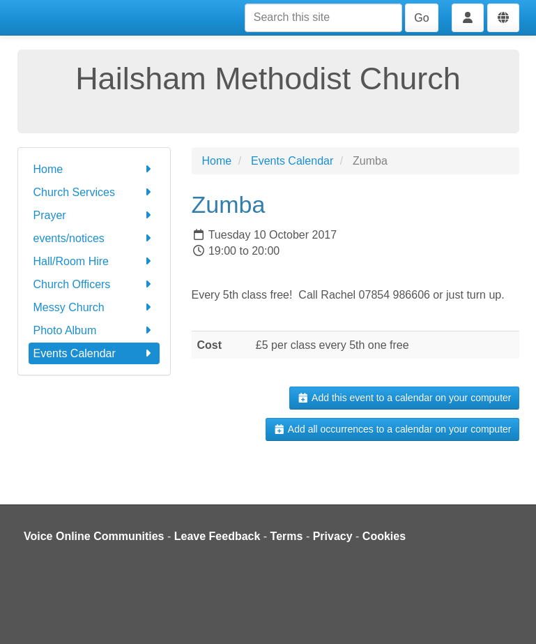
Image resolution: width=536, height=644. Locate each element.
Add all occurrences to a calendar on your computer (392, 429)
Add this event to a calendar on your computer (404, 397)
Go (421, 18)
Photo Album (94, 330)
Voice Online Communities (94, 536)
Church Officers (94, 284)
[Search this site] (323, 17)
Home (94, 169)
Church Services (94, 192)
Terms (286, 536)
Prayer (94, 215)
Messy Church (94, 307)
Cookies (384, 536)
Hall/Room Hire (94, 261)
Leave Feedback (217, 536)
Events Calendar (94, 353)
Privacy (333, 536)
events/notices (94, 238)
